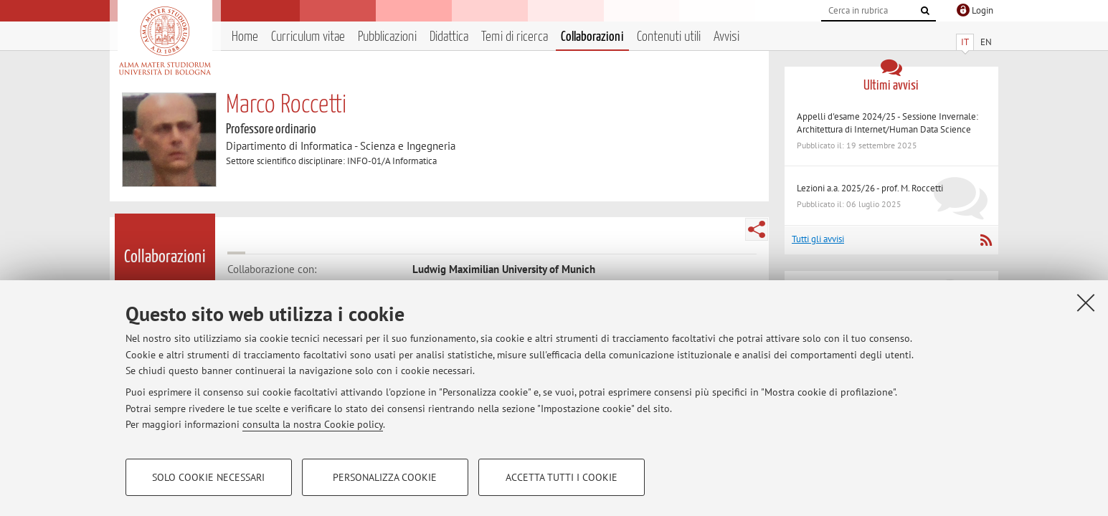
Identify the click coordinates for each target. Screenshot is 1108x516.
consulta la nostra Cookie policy (312, 424)
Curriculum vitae (308, 37)
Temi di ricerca (514, 37)
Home (245, 37)
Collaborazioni (592, 37)
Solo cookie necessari (208, 477)
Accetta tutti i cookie (561, 477)
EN (986, 42)
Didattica (449, 37)
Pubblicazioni (387, 37)
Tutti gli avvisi (818, 239)
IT (965, 42)
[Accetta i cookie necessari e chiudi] (1085, 302)
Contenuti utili (669, 37)
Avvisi (726, 37)
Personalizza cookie (385, 477)
